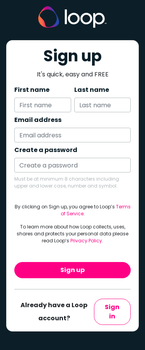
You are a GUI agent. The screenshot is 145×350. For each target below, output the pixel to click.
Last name (91, 89)
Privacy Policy (86, 240)
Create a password (45, 149)
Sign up (72, 269)
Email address (37, 119)
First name (31, 89)
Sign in (112, 312)
